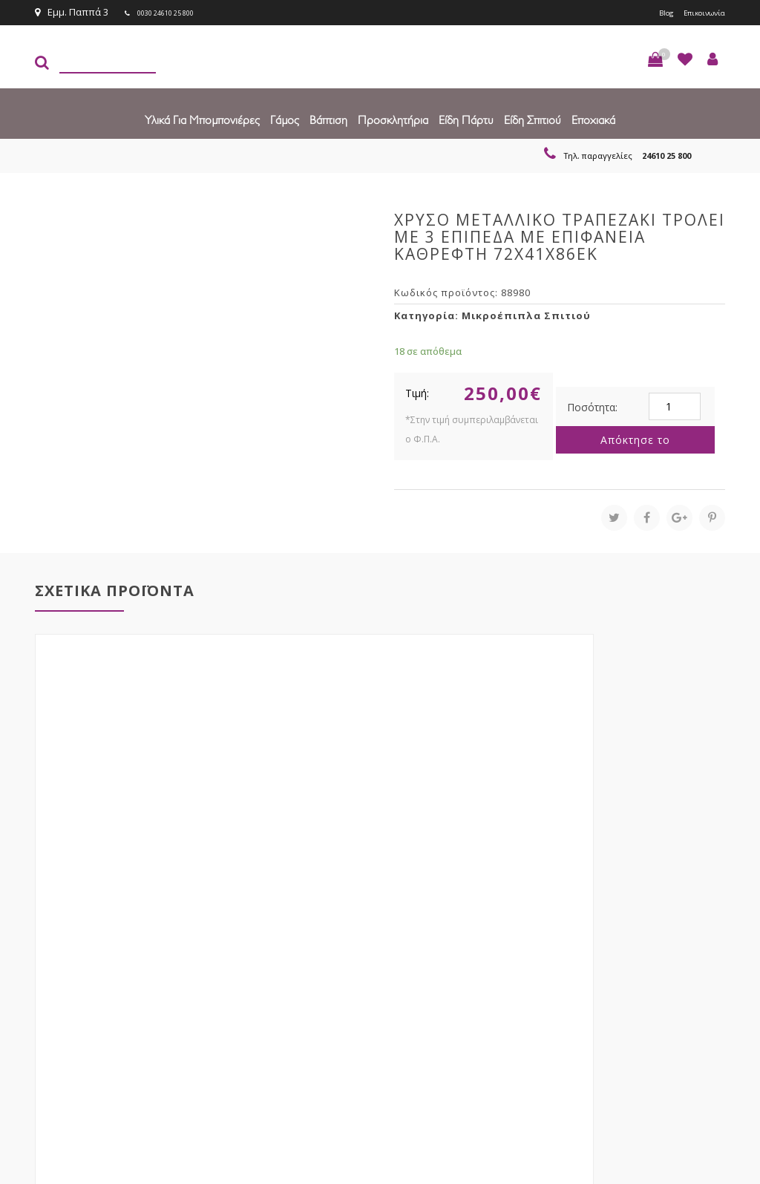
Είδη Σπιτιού (532, 118)
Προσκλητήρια (393, 118)
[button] (655, 58)
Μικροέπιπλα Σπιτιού (526, 314)
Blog (649, 12)
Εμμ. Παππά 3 (71, 12)
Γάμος (284, 118)
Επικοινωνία (697, 12)
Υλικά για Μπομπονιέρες (202, 118)
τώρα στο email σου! (217, 958)
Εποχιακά (593, 118)
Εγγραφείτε (685, 959)
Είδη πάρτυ (466, 118)
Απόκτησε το (635, 438)
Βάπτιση (328, 118)
